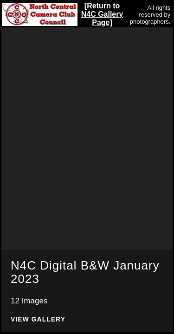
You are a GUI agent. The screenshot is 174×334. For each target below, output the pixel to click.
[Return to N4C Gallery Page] (102, 14)
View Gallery (38, 319)
